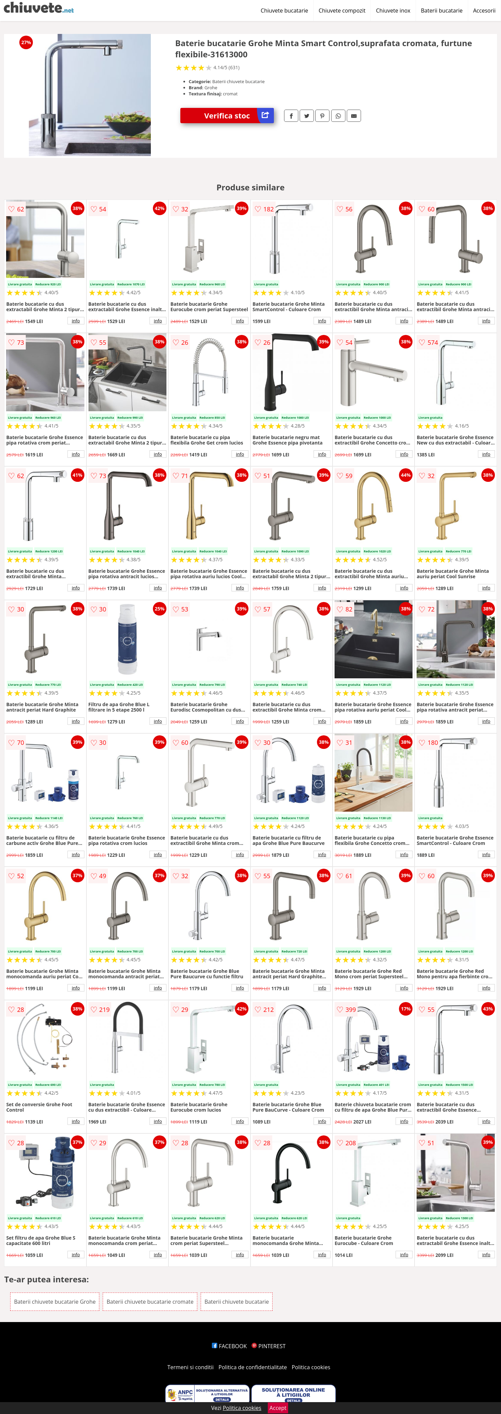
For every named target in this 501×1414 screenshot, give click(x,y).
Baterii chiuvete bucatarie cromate (150, 1301)
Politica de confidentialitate (253, 1367)
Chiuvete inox (393, 10)
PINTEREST (268, 1346)
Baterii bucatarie (442, 10)
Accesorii (484, 10)
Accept (277, 1408)
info (76, 321)
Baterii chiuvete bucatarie (236, 1301)
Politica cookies (311, 1367)
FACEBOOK (229, 1346)
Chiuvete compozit (342, 10)
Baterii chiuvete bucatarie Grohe (55, 1301)
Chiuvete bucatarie (284, 10)
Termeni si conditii (190, 1367)
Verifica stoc (239, 115)
